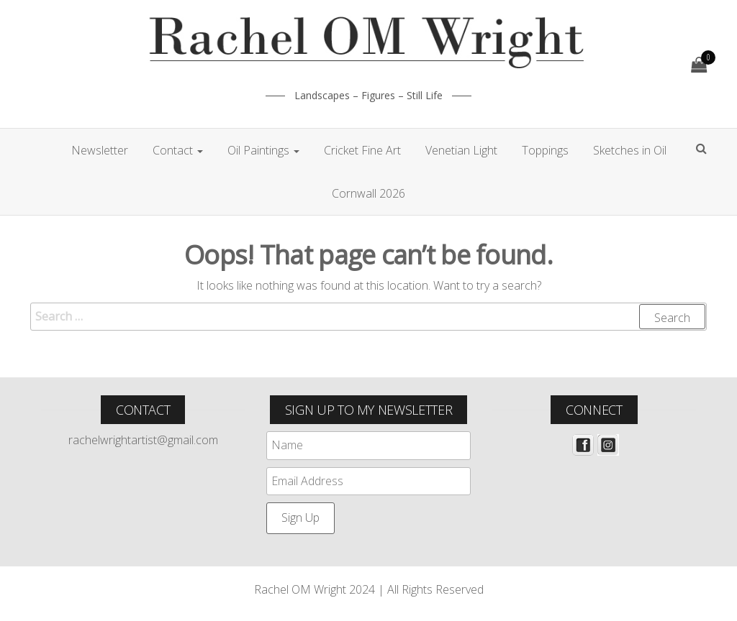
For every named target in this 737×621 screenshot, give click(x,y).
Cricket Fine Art (362, 150)
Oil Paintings (263, 150)
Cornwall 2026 (368, 193)
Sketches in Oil (629, 150)
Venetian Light (461, 150)
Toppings (545, 150)
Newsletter (99, 150)
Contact (178, 150)
